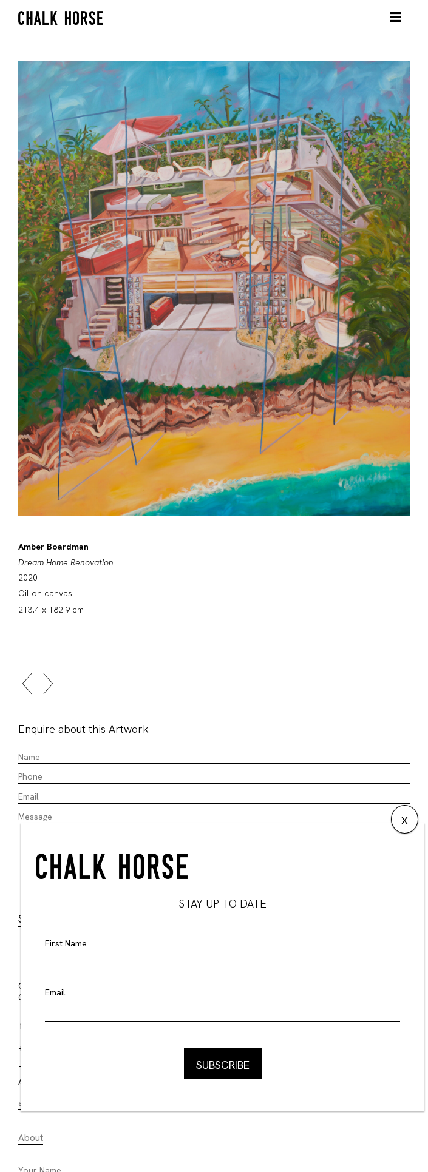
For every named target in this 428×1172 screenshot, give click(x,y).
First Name (66, 943)
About (30, 1138)
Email (55, 992)
